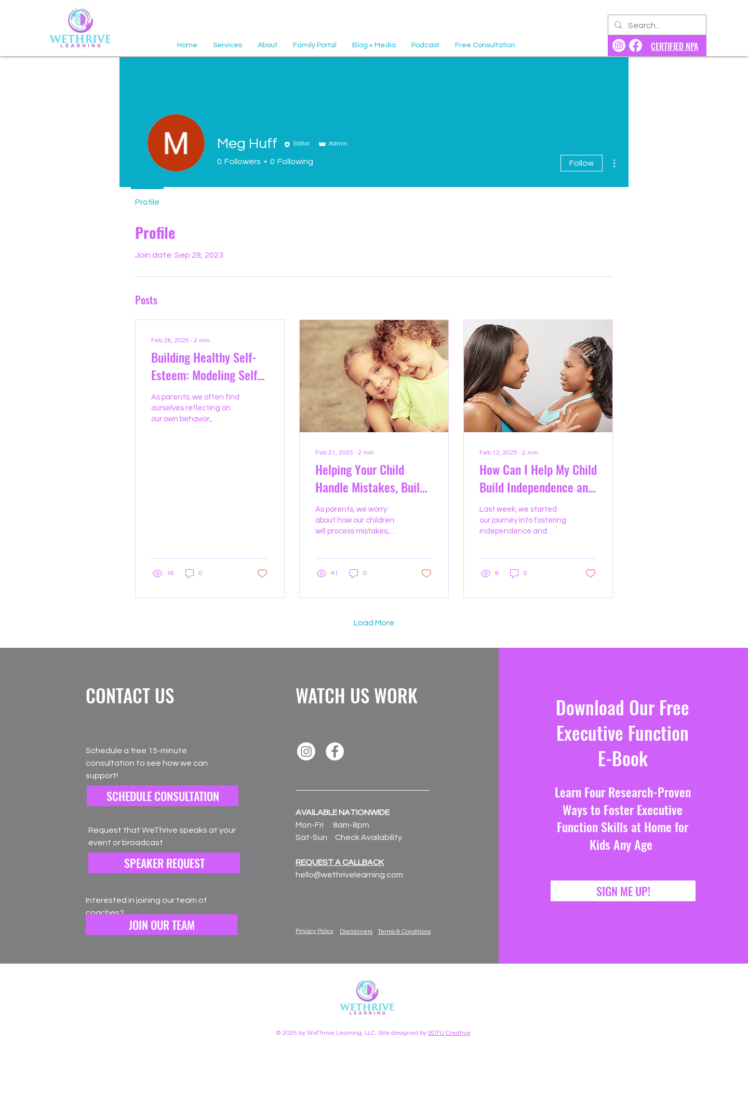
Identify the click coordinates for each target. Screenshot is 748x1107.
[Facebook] (335, 751)
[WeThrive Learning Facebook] (635, 45)
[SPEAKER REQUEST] (164, 862)
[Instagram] (306, 751)
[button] (161, 924)
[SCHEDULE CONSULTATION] (162, 795)
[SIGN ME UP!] (623, 891)
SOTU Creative (449, 1033)
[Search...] (656, 26)
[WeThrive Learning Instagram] (618, 45)
